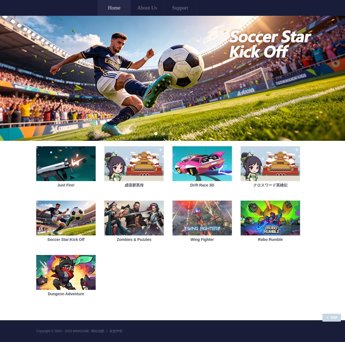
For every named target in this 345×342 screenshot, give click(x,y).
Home (114, 8)
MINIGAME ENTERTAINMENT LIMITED (63, 7)
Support (180, 8)
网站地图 (97, 331)
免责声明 (115, 331)
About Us (147, 8)
